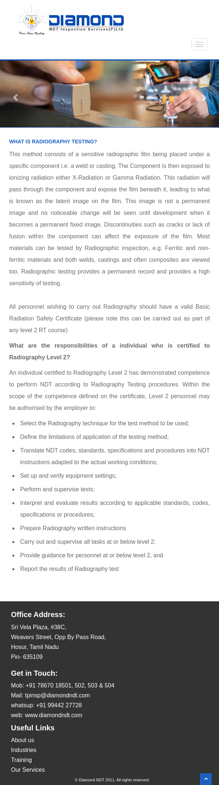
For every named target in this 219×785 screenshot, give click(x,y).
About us (22, 740)
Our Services (28, 770)
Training (21, 760)
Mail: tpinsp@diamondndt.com (50, 695)
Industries (23, 750)
